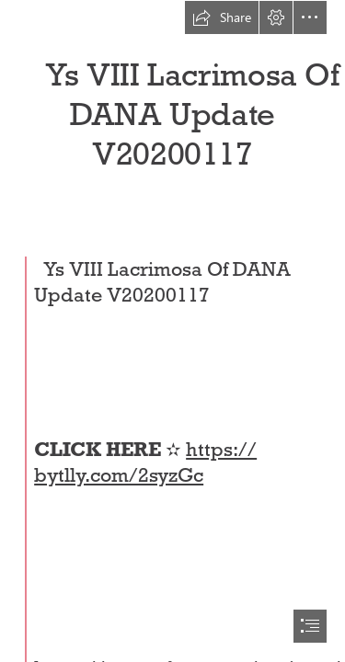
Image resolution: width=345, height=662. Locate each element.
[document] (172, 331)
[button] (222, 17)
